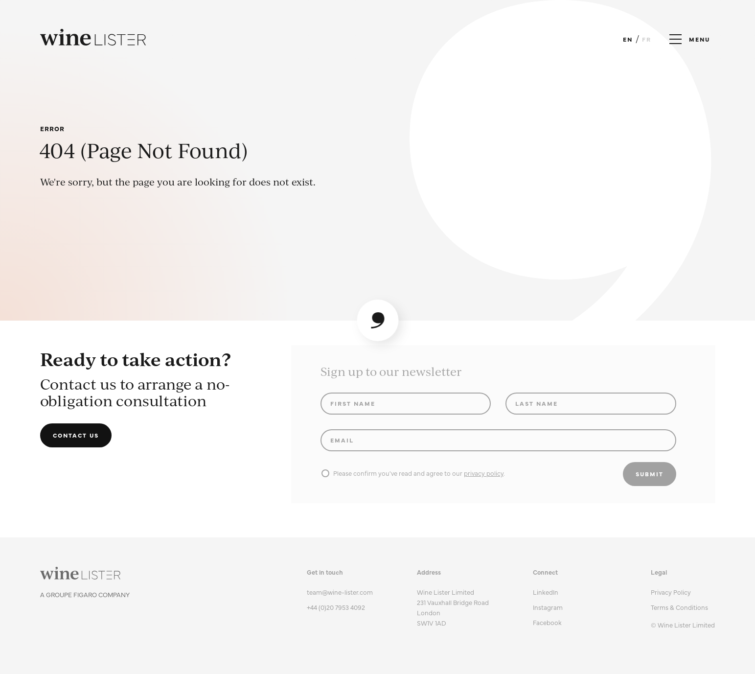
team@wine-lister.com (340, 591)
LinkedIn (545, 591)
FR (646, 39)
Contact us (76, 435)
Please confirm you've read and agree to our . (413, 472)
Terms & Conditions (679, 607)
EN (628, 39)
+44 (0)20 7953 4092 (336, 607)
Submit (649, 474)
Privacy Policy (671, 591)
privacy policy (483, 472)
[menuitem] (683, 592)
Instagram (548, 607)
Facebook (547, 622)
